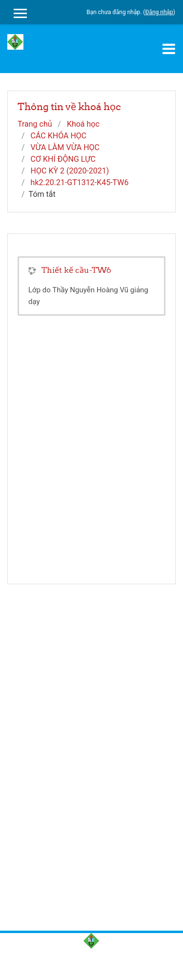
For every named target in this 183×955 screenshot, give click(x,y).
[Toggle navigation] (169, 48)
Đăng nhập (159, 12)
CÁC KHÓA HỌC (59, 135)
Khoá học (83, 124)
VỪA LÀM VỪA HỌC (65, 147)
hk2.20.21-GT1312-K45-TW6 (80, 182)
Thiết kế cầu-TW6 (76, 270)
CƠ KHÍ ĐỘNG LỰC (63, 159)
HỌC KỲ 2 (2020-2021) (70, 170)
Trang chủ (35, 124)
